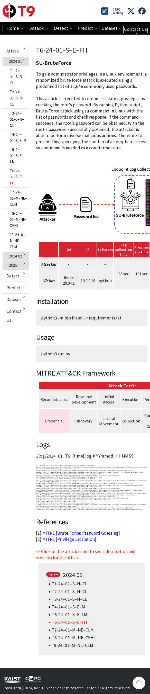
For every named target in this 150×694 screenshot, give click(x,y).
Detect (63, 28)
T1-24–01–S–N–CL (17, 76)
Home (14, 28)
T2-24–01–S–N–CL (17, 98)
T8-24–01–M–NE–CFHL (18, 219)
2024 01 (17, 61)
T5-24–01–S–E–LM (16, 155)
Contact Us (135, 30)
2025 (17, 265)
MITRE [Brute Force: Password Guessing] (81, 533)
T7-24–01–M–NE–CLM (18, 198)
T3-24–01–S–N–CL (17, 119)
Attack (39, 28)
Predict (87, 28)
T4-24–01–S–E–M (18, 137)
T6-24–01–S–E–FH (16, 176)
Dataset (111, 28)
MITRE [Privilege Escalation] (69, 539)
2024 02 (17, 255)
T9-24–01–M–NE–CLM (18, 240)
